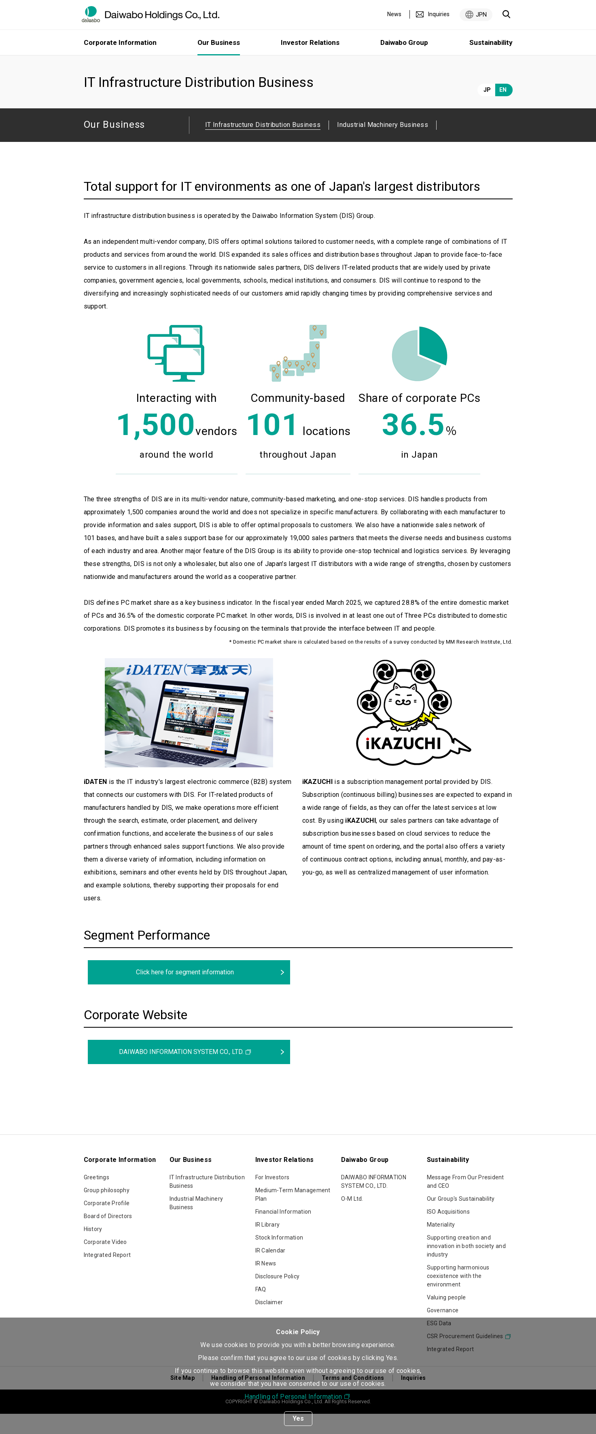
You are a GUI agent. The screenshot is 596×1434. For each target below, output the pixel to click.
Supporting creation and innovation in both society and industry (466, 1266)
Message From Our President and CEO (465, 1201)
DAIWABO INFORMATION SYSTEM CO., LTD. (181, 1072)
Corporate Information (120, 42)
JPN (481, 14)
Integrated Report (107, 1275)
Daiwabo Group (404, 42)
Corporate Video (105, 1262)
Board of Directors (108, 1236)
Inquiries (439, 14)
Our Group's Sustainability (461, 1219)
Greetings (97, 1197)
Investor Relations (310, 42)
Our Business (131, 65)
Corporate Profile (107, 1223)
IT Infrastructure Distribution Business (207, 1201)
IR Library (267, 1245)
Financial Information (283, 1232)
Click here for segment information (185, 992)
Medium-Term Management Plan (293, 1214)
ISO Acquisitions (448, 1232)
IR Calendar (270, 1270)
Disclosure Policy (277, 1296)
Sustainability (491, 42)
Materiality (441, 1245)
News (394, 14)
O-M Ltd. (352, 1219)
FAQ (260, 1309)
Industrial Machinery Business (382, 145)
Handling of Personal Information (293, 1396)
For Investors (272, 1197)
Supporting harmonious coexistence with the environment (458, 1296)
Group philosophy (106, 1210)
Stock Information (279, 1257)
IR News (265, 1283)
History (93, 1249)
